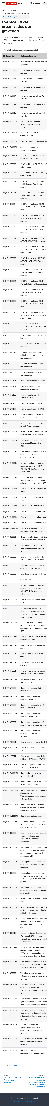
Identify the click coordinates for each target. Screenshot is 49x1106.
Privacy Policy (18, 1101)
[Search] (44, 3)
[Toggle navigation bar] (3, 3)
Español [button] (35, 3)
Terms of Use (30, 1101)
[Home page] (4, 10)
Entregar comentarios (11, 1066)
